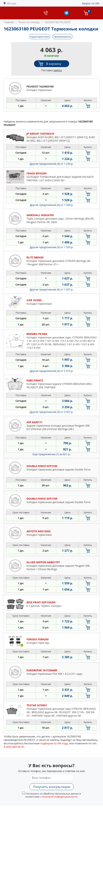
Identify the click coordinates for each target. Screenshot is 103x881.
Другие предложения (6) (51, 205)
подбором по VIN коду (54, 743)
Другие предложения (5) (51, 412)
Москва (11, 3)
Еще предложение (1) (51, 454)
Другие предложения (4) (51, 163)
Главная (9, 22)
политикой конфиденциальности (59, 796)
